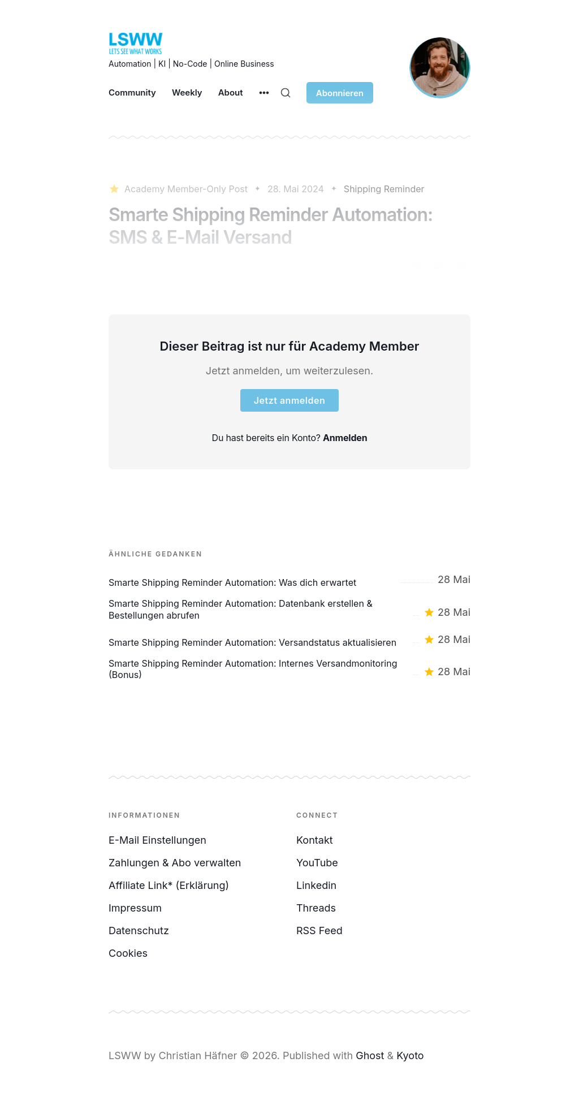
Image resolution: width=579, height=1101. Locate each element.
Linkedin (316, 885)
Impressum (135, 908)
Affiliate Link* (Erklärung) (169, 885)
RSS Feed (319, 930)
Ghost (370, 1055)
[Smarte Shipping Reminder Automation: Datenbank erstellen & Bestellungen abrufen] (289, 609)
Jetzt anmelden (289, 400)
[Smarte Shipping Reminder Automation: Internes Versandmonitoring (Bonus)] (289, 669)
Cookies (128, 953)
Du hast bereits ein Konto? (290, 437)
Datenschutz (139, 930)
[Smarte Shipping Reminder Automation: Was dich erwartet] (289, 579)
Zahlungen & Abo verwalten (175, 863)
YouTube (317, 863)
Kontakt (314, 840)
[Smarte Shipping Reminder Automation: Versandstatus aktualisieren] (289, 639)
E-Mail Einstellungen (157, 840)
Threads (316, 908)
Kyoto (410, 1055)
